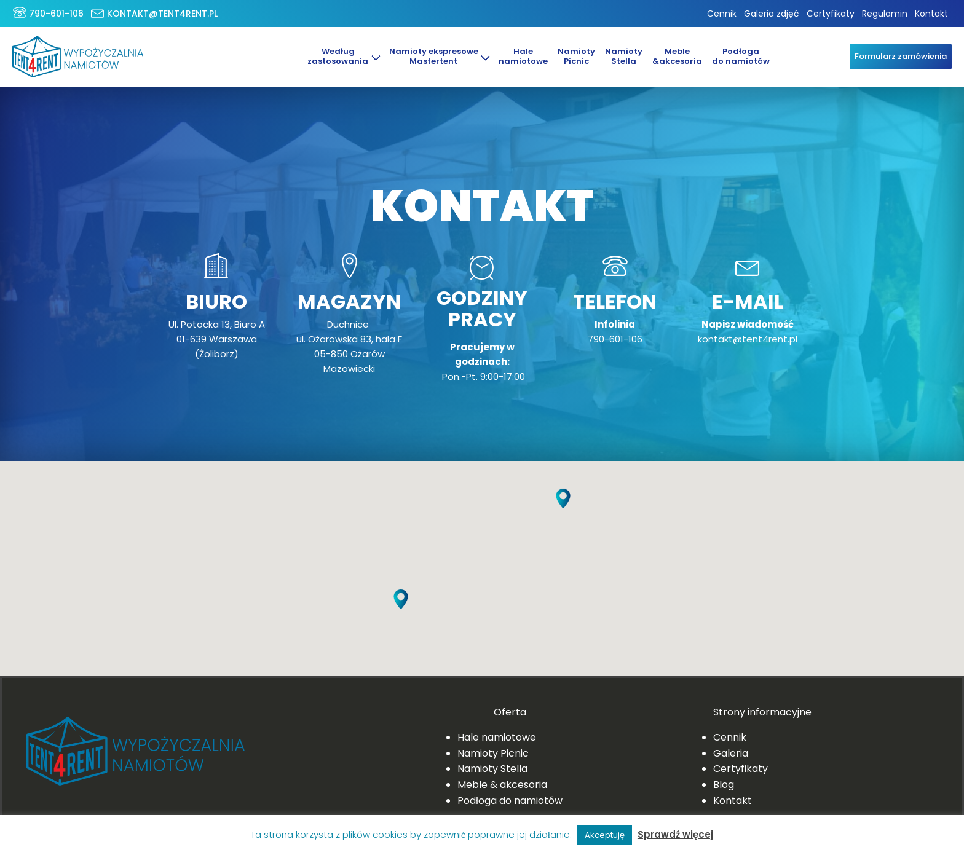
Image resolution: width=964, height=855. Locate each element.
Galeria (730, 753)
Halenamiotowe (523, 56)
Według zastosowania (337, 56)
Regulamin (884, 13)
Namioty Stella (492, 769)
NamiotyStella (623, 56)
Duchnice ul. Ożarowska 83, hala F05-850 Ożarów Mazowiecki (349, 346)
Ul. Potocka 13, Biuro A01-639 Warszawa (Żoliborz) (216, 339)
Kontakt (931, 13)
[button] (563, 508)
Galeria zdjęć (771, 13)
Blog (723, 785)
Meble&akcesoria (677, 56)
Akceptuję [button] (605, 835)
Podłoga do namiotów (741, 56)
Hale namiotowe (496, 737)
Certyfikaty (831, 13)
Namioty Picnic (576, 56)
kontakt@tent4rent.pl (162, 13)
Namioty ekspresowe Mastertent (433, 56)
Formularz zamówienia (904, 56)
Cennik (722, 13)
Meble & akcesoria (502, 785)
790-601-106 (56, 13)
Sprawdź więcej (675, 834)
